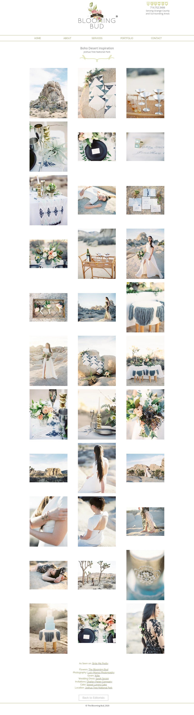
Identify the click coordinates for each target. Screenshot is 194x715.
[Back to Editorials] (93, 698)
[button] (67, 38)
